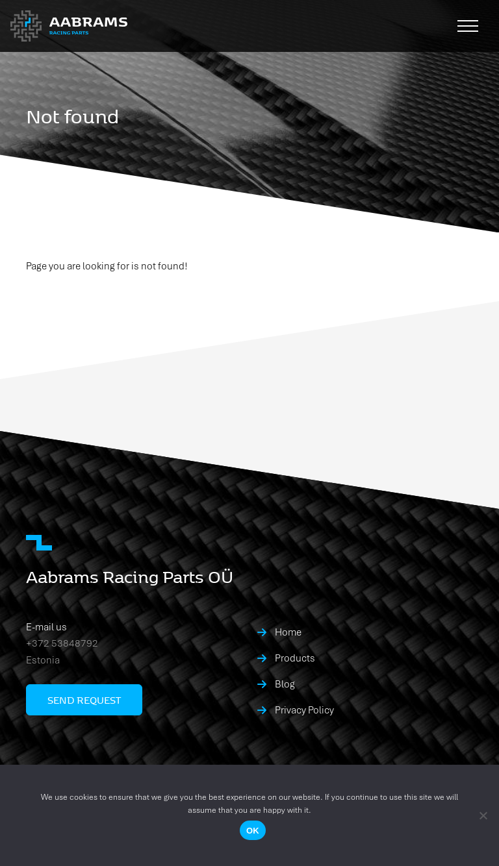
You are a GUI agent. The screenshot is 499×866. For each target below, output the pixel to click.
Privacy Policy (304, 710)
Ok (252, 830)
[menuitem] (365, 632)
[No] (482, 815)
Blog (285, 684)
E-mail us (46, 627)
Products (295, 658)
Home (288, 632)
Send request (84, 699)
